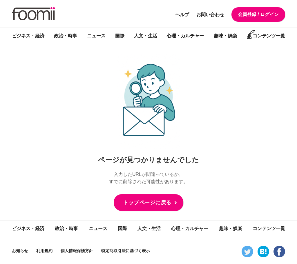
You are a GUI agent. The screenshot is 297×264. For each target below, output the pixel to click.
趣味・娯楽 (225, 35)
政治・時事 (65, 35)
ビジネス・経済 (28, 35)
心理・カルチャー (185, 35)
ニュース (96, 35)
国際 (119, 35)
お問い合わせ (210, 14)
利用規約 (44, 250)
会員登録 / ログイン (258, 14)
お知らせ (20, 250)
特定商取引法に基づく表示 (125, 250)
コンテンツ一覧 (269, 35)
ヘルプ (182, 14)
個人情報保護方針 (77, 250)
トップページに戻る (147, 202)
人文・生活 (145, 35)
